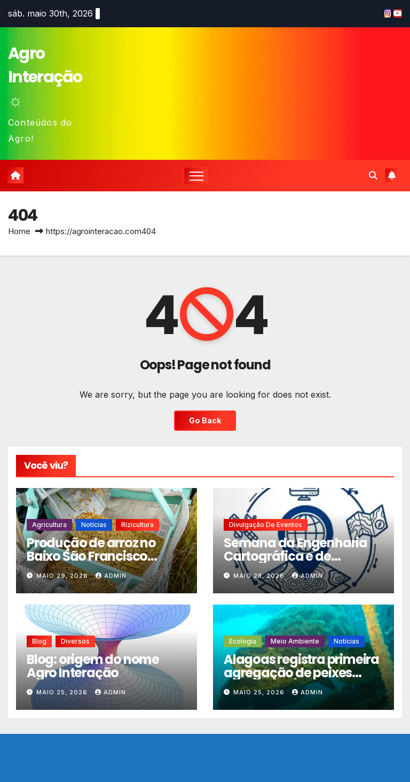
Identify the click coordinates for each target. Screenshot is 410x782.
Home (19, 231)
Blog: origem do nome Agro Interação (93, 666)
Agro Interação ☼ (45, 77)
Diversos (75, 641)
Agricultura (49, 525)
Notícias (94, 525)
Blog (39, 641)
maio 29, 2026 (63, 575)
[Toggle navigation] (197, 175)
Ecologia (242, 641)
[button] (373, 175)
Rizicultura (137, 525)
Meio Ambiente (295, 641)
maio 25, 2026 (63, 692)
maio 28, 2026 (260, 575)
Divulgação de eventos (265, 525)
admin (111, 575)
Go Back (205, 420)
